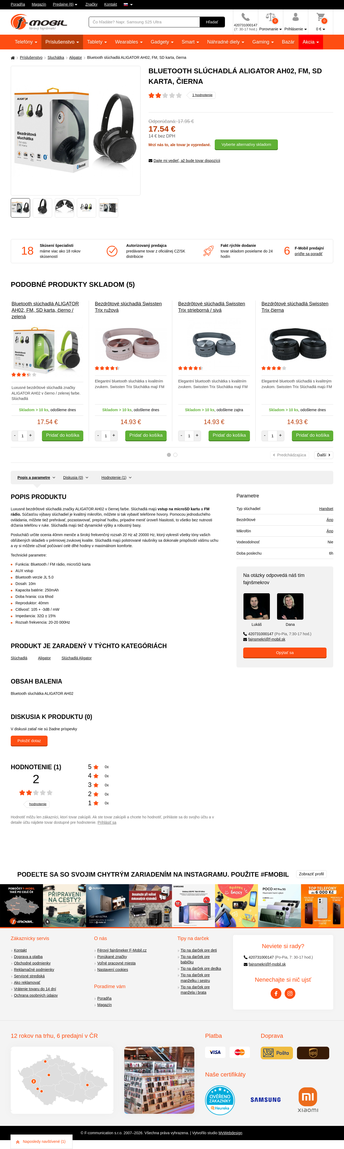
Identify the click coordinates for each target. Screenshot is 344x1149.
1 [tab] (169, 455)
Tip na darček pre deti (199, 950)
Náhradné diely (224, 42)
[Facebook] (276, 993)
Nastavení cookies (112, 969)
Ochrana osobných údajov (36, 995)
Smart (189, 42)
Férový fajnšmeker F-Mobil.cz (122, 950)
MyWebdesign (230, 1133)
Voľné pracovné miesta (116, 963)
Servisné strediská (29, 976)
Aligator (75, 57)
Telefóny (24, 42)
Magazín (39, 4)
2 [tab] (175, 455)
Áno (330, 520)
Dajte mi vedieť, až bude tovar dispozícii (184, 160)
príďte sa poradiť (308, 254)
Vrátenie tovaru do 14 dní (35, 989)
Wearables (127, 42)
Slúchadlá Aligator (77, 658)
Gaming (261, 42)
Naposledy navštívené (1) (41, 1141)
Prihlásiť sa (107, 822)
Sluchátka (56, 57)
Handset (326, 509)
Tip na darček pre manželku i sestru (195, 978)
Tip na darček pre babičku (195, 959)
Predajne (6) (63, 4)
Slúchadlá (19, 658)
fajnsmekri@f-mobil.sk (264, 639)
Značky (91, 4)
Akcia (309, 42)
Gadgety (160, 42)
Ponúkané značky (112, 957)
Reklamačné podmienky (34, 969)
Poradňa (18, 4)
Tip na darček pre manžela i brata (195, 990)
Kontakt (110, 4)
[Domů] (12, 57)
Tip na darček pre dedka (201, 968)
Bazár (288, 42)
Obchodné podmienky (32, 963)
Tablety (95, 42)
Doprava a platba (28, 957)
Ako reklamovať (27, 982)
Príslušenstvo (60, 42)
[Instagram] (290, 993)
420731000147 (277, 634)
